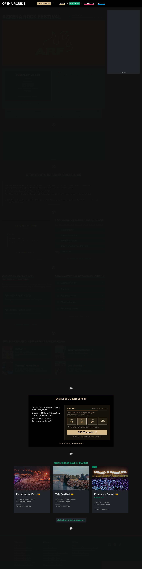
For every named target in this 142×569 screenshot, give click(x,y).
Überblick (40, 107)
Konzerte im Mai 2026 (51, 551)
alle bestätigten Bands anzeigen (79, 251)
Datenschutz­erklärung (80, 546)
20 (81, 414)
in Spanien (84, 178)
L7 (49, 184)
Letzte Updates (56, 107)
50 (92, 414)
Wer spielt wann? (14, 109)
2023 (97, 275)
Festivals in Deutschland (23, 544)
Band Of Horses (17, 195)
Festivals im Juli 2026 (22, 553)
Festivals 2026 (19, 546)
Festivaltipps (18, 539)
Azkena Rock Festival (35, 10)
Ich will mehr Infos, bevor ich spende (70, 436)
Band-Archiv (81, 109)
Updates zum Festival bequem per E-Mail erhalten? (29, 97)
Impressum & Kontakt (80, 548)
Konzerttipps (48, 539)
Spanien (23, 10)
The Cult (94, 193)
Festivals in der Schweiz (23, 541)
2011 (92, 282)
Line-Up (11, 107)
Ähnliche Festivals (58, 109)
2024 (101, 288)
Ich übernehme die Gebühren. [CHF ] (83, 420)
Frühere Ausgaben (83, 107)
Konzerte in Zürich (50, 541)
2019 (101, 282)
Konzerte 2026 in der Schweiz (54, 556)
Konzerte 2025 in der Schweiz (54, 553)
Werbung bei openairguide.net (83, 544)
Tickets (39, 109)
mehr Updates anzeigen (25, 246)
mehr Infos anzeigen (53, 197)
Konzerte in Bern (49, 544)
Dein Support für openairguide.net (85, 541)
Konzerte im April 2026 (51, 548)
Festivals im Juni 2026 (22, 551)
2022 (101, 295)
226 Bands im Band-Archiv (79, 309)
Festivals (15, 10)
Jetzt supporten (44, 4)
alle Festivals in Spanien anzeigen (70, 513)
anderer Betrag (103, 414)
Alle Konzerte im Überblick (53, 558)
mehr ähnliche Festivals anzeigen (52, 373)
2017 (97, 282)
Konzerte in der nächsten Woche (55, 546)
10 (71, 414)
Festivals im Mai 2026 (22, 548)
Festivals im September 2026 (25, 556)
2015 (97, 295)
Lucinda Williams (79, 193)
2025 (101, 275)
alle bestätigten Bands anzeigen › (28, 89)
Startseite (6, 10)
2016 (92, 275)
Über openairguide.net (80, 539)
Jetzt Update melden (42, 253)
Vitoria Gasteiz (96, 68)
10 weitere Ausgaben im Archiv (25, 317)
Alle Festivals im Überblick (23, 558)
